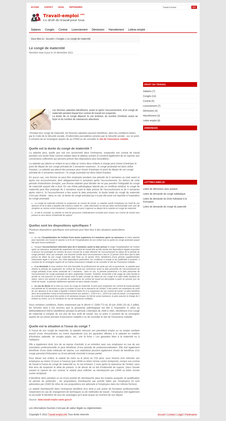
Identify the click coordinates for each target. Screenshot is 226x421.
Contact (48, 7)
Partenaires (75, 7)
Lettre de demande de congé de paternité (164, 206)
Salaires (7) (149, 91)
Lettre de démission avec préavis (160, 189)
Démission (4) (150, 110)
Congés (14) (149, 96)
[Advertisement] (157, 18)
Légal (61, 7)
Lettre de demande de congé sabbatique (164, 193)
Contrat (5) (148, 101)
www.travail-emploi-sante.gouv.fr (55, 399)
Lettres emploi (136, 29)
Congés (49, 29)
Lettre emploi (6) (151, 120)
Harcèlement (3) (151, 115)
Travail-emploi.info (57, 414)
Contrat (62, 29)
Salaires (36, 29)
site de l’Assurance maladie (113, 139)
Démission (98, 29)
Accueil (35, 7)
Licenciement (79, 29)
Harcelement (116, 29)
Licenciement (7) (152, 105)
